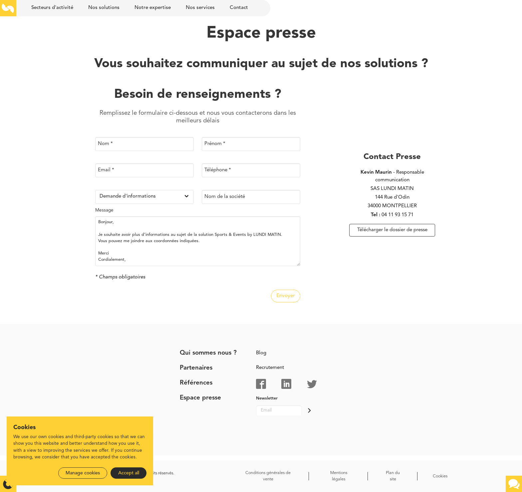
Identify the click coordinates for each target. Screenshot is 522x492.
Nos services (200, 7)
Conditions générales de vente (268, 476)
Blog (261, 353)
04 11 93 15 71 (397, 215)
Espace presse (200, 398)
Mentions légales (338, 476)
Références (196, 383)
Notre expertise (152, 7)
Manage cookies (83, 473)
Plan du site (393, 476)
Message (104, 210)
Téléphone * (217, 170)
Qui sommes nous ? (208, 353)
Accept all (128, 473)
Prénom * (214, 143)
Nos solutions (104, 7)
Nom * (105, 143)
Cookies (440, 476)
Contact (239, 7)
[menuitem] (52, 8)
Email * (106, 170)
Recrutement (270, 367)
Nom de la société (224, 196)
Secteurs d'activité (52, 7)
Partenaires (196, 368)
